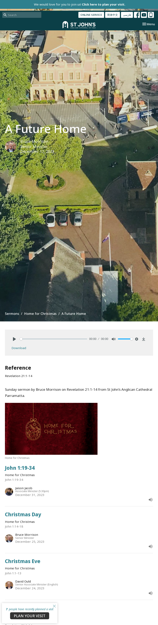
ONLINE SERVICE (91, 15)
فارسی (127, 15)
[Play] (14, 339)
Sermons (12, 313)
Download (19, 348)
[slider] (53, 339)
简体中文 (112, 15)
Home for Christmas (40, 313)
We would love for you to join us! (79, 4)
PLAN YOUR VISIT (29, 615)
